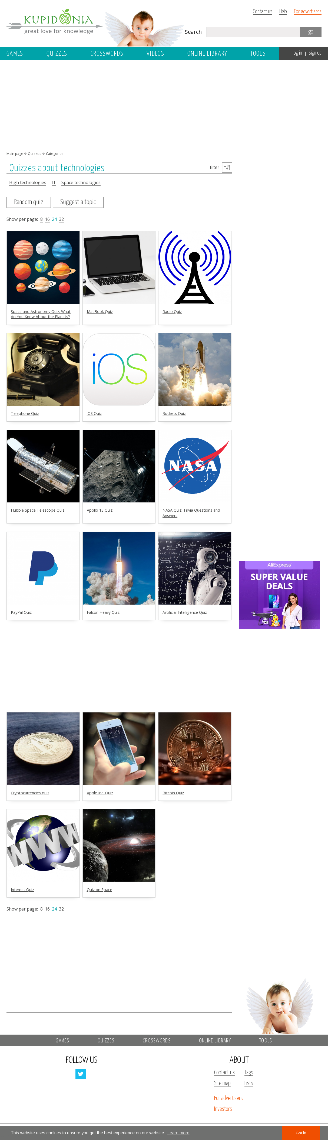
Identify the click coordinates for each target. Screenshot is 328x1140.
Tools (258, 54)
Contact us (262, 11)
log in (297, 53)
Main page (14, 153)
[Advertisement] (279, 148)
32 (61, 219)
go (310, 32)
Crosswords (107, 54)
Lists (248, 1083)
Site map (222, 1083)
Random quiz (28, 202)
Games (14, 54)
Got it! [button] (301, 1133)
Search (193, 31)
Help (283, 11)
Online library (207, 54)
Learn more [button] (178, 1133)
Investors (223, 1109)
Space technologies (81, 182)
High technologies (27, 182)
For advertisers (308, 11)
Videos (155, 54)
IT (54, 182)
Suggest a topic (78, 202)
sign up (315, 53)
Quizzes (57, 54)
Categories (55, 153)
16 (47, 219)
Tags (248, 1072)
